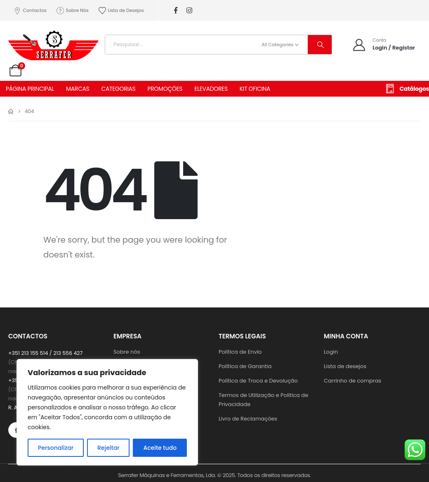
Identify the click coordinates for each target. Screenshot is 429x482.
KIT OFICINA (255, 89)
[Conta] (383, 44)
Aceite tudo (160, 448)
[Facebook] (176, 10)
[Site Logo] (53, 42)
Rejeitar (108, 448)
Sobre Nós (72, 10)
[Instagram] (189, 10)
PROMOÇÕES (164, 89)
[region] (107, 412)
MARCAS (77, 89)
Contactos (30, 10)
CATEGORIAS (118, 89)
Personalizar (55, 448)
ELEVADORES (211, 89)
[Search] (320, 44)
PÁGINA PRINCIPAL (30, 89)
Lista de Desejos (121, 10)
